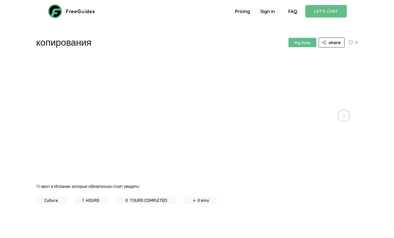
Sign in (267, 11)
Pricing (242, 11)
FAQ (292, 11)
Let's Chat (326, 11)
